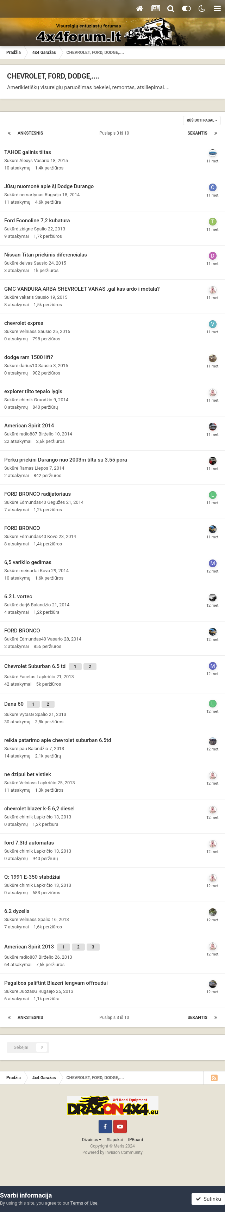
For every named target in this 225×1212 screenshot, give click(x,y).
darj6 (24, 604)
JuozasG (28, 991)
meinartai (29, 570)
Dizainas (92, 1139)
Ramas (26, 468)
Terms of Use (84, 1203)
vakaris (26, 297)
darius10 (28, 365)
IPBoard (135, 1139)
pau (23, 748)
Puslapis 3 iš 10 (115, 133)
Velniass (28, 331)
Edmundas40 (32, 502)
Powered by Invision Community (112, 1152)
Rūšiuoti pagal (202, 120)
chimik (26, 399)
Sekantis (197, 133)
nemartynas (31, 194)
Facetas (27, 676)
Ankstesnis (30, 133)
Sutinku (208, 1199)
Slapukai (115, 1139)
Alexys (26, 160)
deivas (25, 263)
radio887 (28, 434)
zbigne (26, 228)
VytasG (26, 714)
